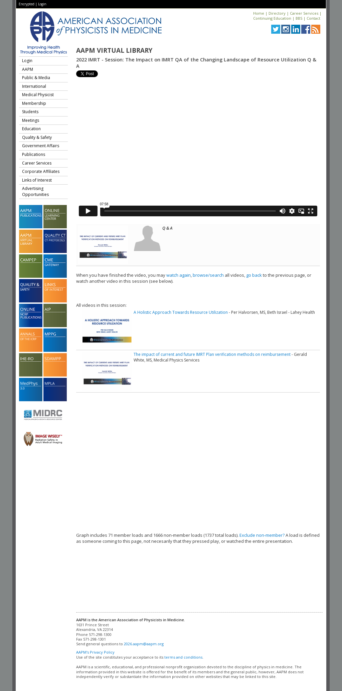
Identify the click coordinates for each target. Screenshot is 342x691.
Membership (34, 103)
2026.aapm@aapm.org (144, 643)
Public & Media (36, 77)
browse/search (208, 275)
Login (42, 4)
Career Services (304, 13)
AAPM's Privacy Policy (95, 652)
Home (258, 13)
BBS (299, 18)
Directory (277, 13)
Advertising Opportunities (35, 191)
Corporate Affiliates (40, 171)
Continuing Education (272, 18)
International (34, 86)
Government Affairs (40, 146)
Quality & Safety (37, 137)
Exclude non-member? (262, 535)
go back (254, 275)
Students (30, 111)
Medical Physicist (38, 94)
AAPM (27, 69)
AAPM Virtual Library (114, 50)
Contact (313, 18)
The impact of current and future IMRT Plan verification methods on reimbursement (212, 354)
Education (31, 129)
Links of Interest (37, 180)
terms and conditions (183, 657)
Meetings (30, 120)
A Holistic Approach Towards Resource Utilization (181, 312)
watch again (178, 275)
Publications (33, 154)
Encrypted (26, 4)
